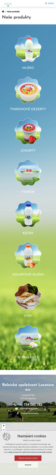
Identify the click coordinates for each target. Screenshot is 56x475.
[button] (4, 426)
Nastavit (28, 465)
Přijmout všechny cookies (28, 458)
